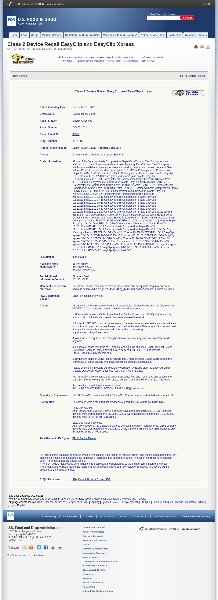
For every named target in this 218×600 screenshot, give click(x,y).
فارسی (11, 505)
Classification (144, 57)
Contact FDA (70, 516)
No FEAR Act (140, 516)
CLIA (144, 61)
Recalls (117, 57)
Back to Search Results (191, 75)
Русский (106, 502)
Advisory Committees (93, 532)
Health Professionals (93, 582)
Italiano (179, 502)
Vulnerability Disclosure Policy (98, 591)
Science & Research (93, 536)
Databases (65, 48)
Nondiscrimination (165, 516)
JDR (118, 147)
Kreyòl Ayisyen (130, 502)
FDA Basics (106, 516)
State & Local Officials (94, 570)
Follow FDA (154, 14)
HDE (133, 57)
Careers (89, 516)
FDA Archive (89, 587)
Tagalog (95, 502)
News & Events (90, 557)
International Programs (94, 553)
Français (145, 502)
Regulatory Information (94, 540)
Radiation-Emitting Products (89, 61)
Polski (156, 502)
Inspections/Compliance (95, 565)
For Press (39, 555)
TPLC (152, 61)
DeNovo (67, 57)
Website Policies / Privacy (196, 516)
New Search (20, 75)
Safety (86, 544)
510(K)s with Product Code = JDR (91, 479)
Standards (158, 57)
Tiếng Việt (73, 502)
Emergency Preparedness (95, 549)
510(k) (58, 57)
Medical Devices (42, 48)
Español (48, 502)
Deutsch (190, 502)
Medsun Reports (131, 61)
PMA (126, 57)
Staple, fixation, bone (84, 147)
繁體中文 (60, 502)
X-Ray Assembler (113, 61)
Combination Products (94, 527)
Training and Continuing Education (100, 561)
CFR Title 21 (67, 61)
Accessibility (49, 516)
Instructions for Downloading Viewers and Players (117, 498)
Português (167, 502)
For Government (16, 555)
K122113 (77, 141)
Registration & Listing (84, 57)
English (21, 505)
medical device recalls (73, 460)
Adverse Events (104, 57)
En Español (169, 14)
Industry (87, 578)
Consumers (88, 574)
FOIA (123, 516)
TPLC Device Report (84, 438)
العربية (116, 502)
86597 (75, 134)
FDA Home (18, 48)
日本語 (200, 502)
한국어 (84, 502)
